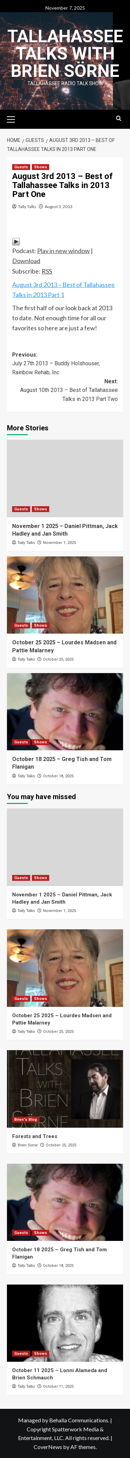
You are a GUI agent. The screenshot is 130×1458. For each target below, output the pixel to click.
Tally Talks (27, 206)
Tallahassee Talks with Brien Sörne (65, 53)
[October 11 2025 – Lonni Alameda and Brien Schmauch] (65, 1323)
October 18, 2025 (58, 776)
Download (26, 261)
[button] (14, 118)
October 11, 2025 (58, 1386)
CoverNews (48, 1446)
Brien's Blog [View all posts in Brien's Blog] (25, 1119)
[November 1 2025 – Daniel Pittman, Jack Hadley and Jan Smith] (65, 478)
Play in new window (63, 250)
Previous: (65, 364)
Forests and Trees (34, 1136)
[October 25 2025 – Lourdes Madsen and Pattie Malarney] (65, 595)
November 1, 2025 (59, 542)
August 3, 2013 (58, 206)
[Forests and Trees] (65, 1088)
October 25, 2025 (58, 659)
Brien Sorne (28, 1145)
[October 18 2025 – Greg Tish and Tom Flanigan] (65, 711)
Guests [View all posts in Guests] (21, 167)
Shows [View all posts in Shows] (40, 167)
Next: (65, 391)
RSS (47, 271)
